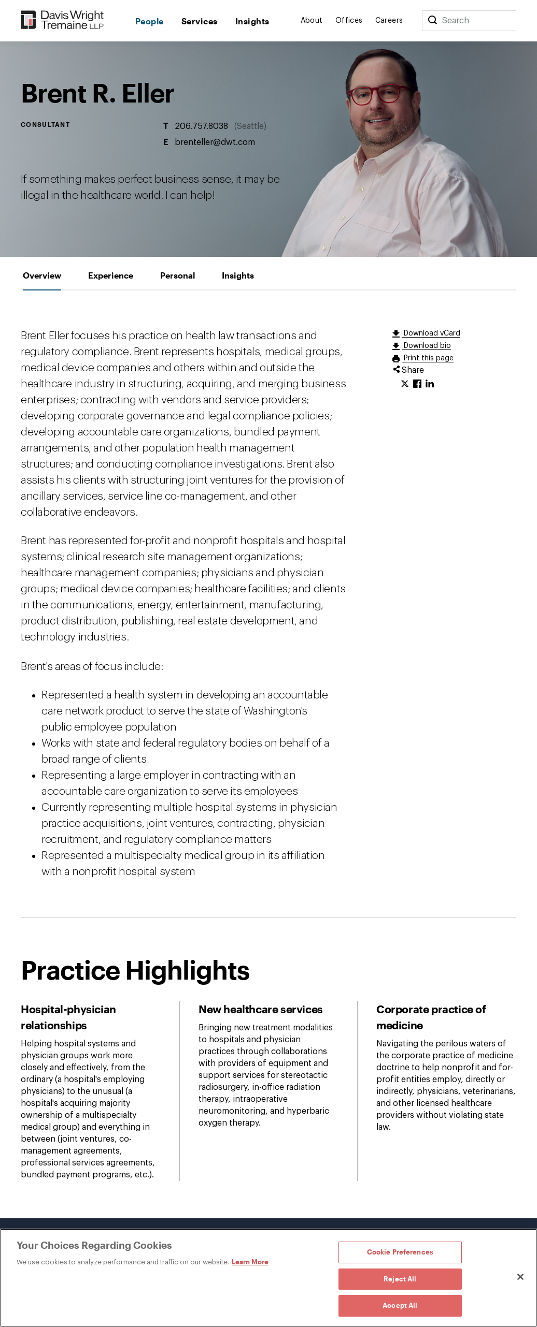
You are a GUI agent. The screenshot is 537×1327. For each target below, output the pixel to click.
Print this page (428, 358)
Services (199, 21)
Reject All (400, 1279)
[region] (268, 1278)
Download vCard (431, 333)
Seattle (250, 126)
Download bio (426, 345)
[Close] (520, 1276)
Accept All (400, 1305)
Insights (252, 21)
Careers (389, 20)
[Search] (432, 21)
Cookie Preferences (400, 1252)
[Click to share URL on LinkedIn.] (430, 384)
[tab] (42, 275)
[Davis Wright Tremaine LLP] (62, 20)
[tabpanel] (268, 754)
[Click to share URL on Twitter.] (405, 384)
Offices (349, 20)
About (312, 20)
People (149, 21)
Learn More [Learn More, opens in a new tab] (250, 1262)
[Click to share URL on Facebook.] (417, 384)
